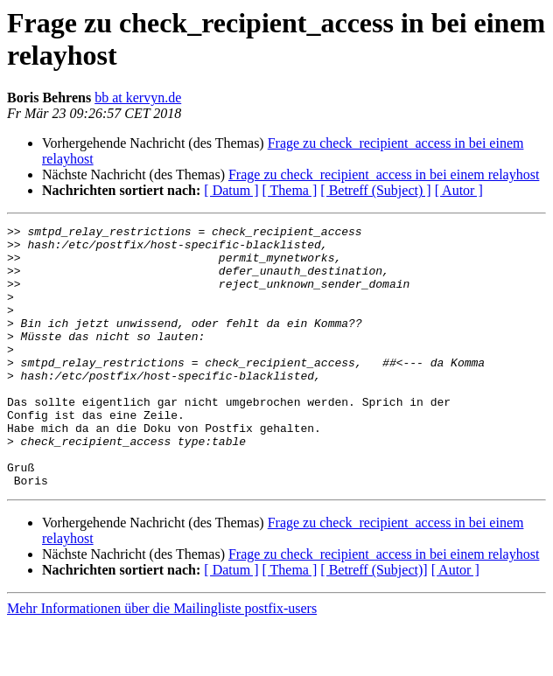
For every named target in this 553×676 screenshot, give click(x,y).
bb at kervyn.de (137, 97)
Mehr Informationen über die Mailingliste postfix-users (162, 660)
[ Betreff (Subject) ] (375, 190)
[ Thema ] (290, 190)
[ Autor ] (459, 190)
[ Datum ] (231, 190)
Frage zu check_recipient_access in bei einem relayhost (383, 174)
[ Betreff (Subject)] (373, 622)
